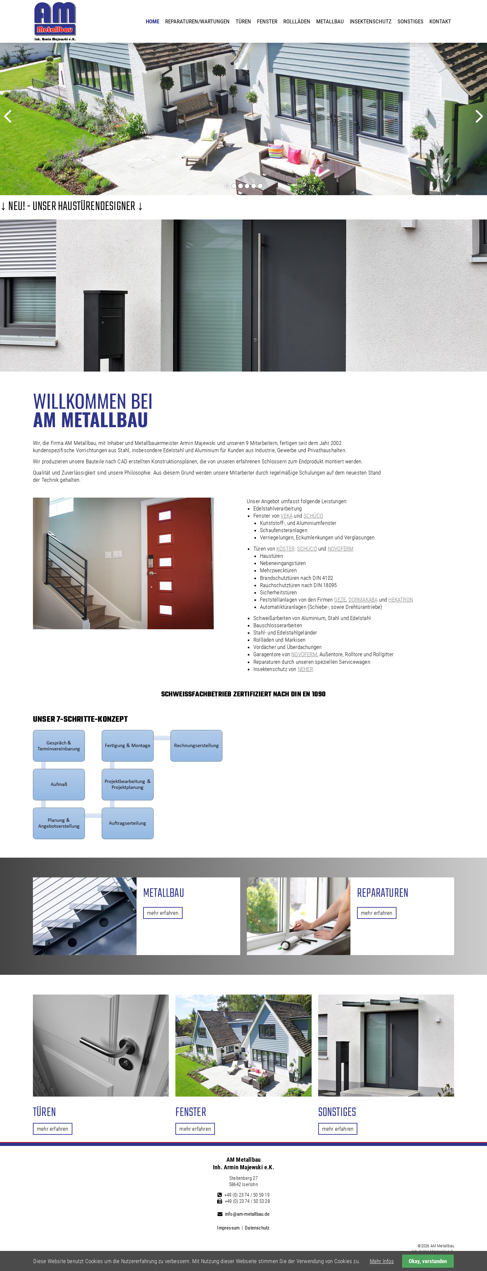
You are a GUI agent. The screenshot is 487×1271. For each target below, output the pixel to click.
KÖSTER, (285, 548)
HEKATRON (400, 599)
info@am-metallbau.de (247, 1214)
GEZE (340, 599)
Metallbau (330, 21)
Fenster (267, 21)
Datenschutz (257, 1228)
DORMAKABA (363, 599)
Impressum (228, 1228)
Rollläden (296, 21)
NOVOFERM (341, 548)
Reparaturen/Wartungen (197, 21)
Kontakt (440, 21)
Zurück (15, 121)
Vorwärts (469, 121)
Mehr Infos (382, 1261)
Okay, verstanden (428, 1261)
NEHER (305, 669)
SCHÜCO (313, 515)
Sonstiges (410, 21)
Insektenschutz (371, 21)
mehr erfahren (163, 913)
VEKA (287, 515)
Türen (243, 21)
